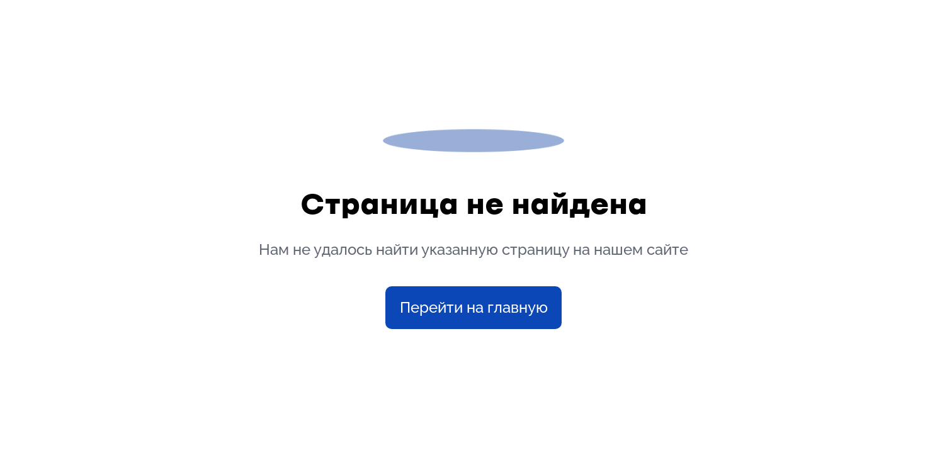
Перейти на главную (474, 307)
